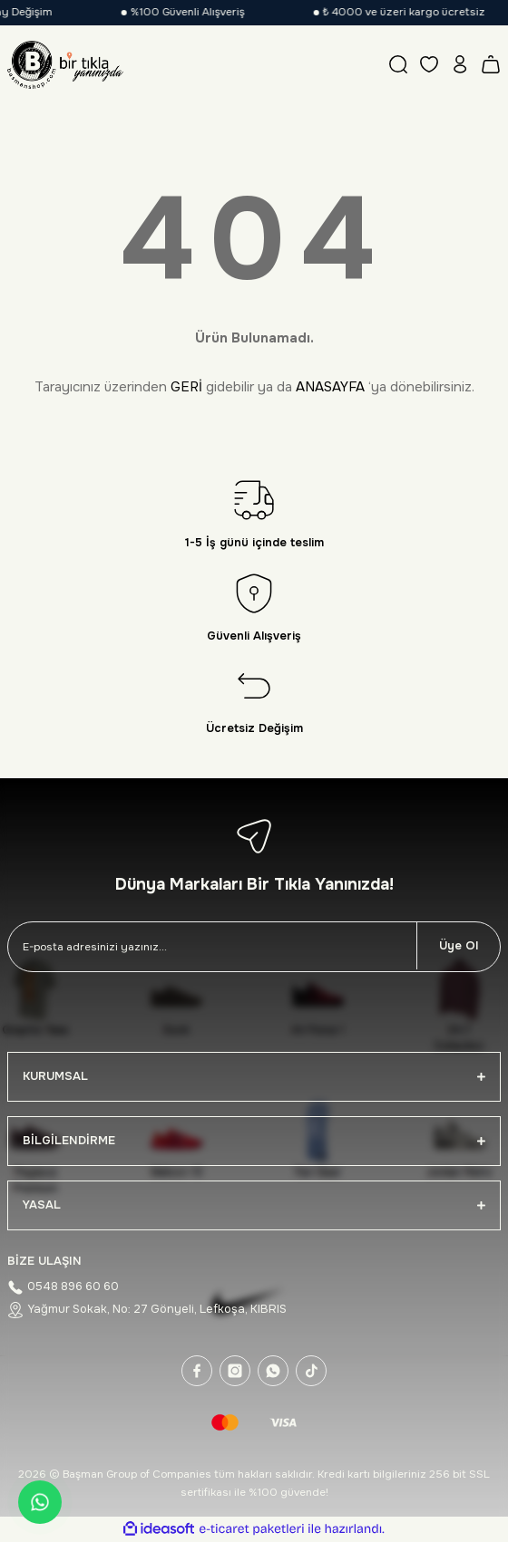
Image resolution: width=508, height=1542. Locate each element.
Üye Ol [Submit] (458, 946)
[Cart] (491, 64)
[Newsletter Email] (212, 946)
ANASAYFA (330, 387)
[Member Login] (460, 64)
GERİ (186, 387)
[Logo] (65, 64)
